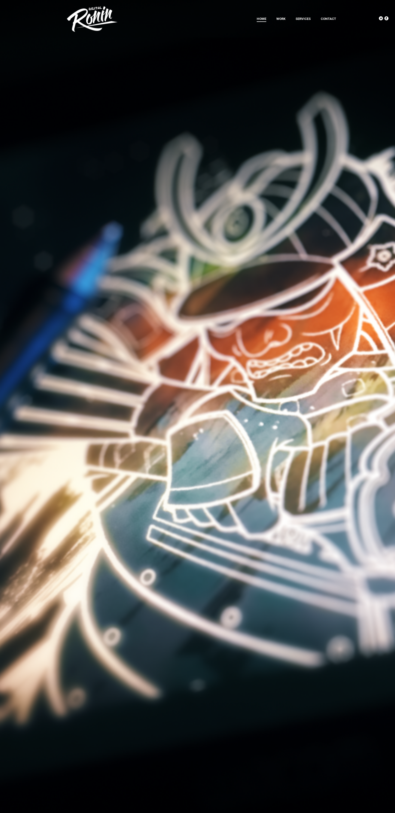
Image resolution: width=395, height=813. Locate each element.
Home (261, 19)
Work (280, 19)
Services (303, 19)
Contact (328, 19)
